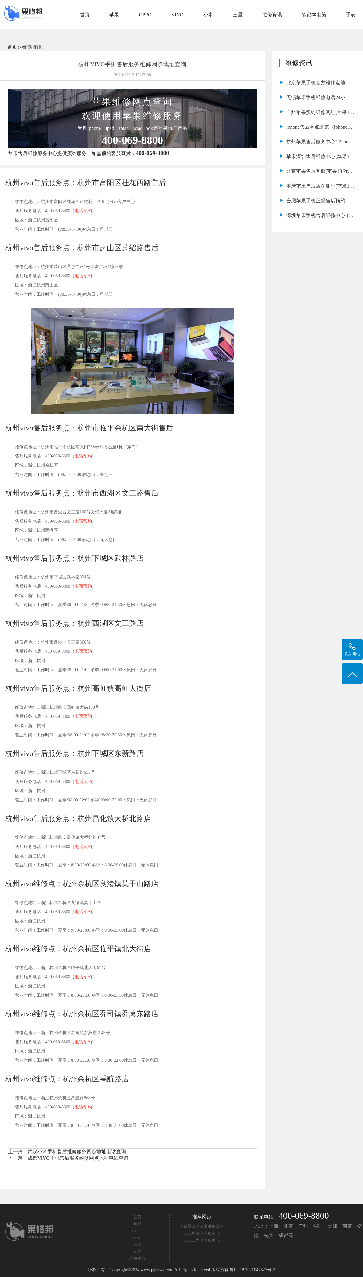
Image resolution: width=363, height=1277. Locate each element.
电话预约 (83, 210)
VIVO (177, 14)
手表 (351, 14)
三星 (238, 14)
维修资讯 (272, 14)
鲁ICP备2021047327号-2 (252, 1269)
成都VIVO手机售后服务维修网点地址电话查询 (78, 1158)
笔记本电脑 (314, 14)
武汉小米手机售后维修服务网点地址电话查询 (77, 1151)
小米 (208, 14)
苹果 (114, 14)
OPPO (145, 14)
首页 (85, 14)
